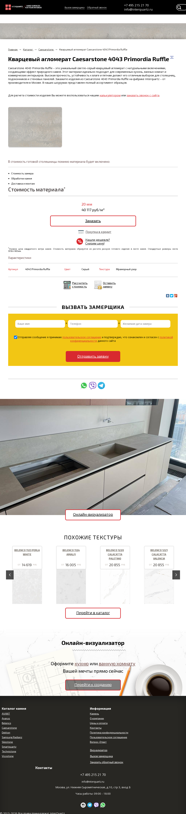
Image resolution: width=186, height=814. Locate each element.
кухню (82, 663)
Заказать (93, 220)
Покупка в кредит (98, 232)
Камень (94, 713)
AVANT (6, 713)
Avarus (6, 718)
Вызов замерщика (74, 7)
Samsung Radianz (12, 737)
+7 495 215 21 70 (136, 5)
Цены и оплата (99, 723)
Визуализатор (98, 750)
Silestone (7, 741)
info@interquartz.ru (138, 9)
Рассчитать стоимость (80, 284)
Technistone (9, 751)
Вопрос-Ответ (98, 741)
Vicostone (8, 756)
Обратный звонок (97, 7)
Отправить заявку (93, 356)
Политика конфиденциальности (109, 732)
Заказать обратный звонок (106, 762)
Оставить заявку (109, 284)
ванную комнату (117, 663)
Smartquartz (9, 746)
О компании (97, 718)
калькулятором (110, 95)
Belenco (6, 723)
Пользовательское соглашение (108, 737)
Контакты (96, 727)
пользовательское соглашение (81, 337)
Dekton (6, 732)
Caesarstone (9, 727)
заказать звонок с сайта (143, 95)
